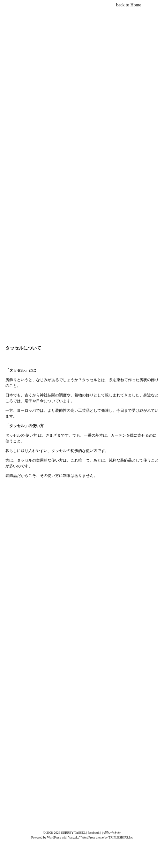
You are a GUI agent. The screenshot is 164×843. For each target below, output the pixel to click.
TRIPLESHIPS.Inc (120, 837)
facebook (94, 832)
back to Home (128, 5)
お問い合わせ (111, 832)
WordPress (54, 837)
